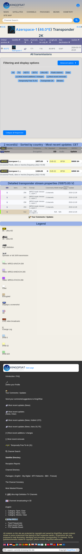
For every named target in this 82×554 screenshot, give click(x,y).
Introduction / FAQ (13, 376)
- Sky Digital (25, 476)
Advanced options (68, 63)
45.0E (79, 27)
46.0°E (45, 29)
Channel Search (13, 451)
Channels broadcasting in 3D (18, 501)
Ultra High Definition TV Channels (21, 494)
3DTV (34, 73)
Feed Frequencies (15, 523)
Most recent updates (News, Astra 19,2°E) (23, 427)
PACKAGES (45, 12)
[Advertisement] (41, 105)
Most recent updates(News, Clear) (15, 413)
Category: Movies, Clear (17, 515)
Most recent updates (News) (18, 405)
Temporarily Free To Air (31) (19, 445)
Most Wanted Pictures (14, 488)
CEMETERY (68, 12)
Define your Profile (13, 383)
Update (73, 151)
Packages (9, 476)
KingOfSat (71, 550)
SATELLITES (18, 12)
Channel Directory (13, 470)
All (13, 73)
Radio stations (56, 73)
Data (68, 73)
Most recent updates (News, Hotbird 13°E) (23, 420)
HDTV (26, 73)
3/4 (78, 161)
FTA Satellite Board (15, 527)
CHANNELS (31, 12)
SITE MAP (8, 15)
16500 (73, 171)
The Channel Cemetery (15, 482)
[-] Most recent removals (56, 77)
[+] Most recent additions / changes (29, 77)
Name (7, 151)
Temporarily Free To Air (28, 81)
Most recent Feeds (15, 525)
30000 (73, 161)
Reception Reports (13, 464)
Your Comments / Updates (42, 217)
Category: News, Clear (17, 513)
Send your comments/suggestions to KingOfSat (24, 399)
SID (54, 151)
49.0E (3, 27)
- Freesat (52, 476)
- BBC (46, 476)
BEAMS (56, 12)
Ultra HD (44, 73)
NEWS (6, 12)
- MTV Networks (36, 476)
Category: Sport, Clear (16, 511)
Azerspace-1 (26, 29)
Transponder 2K (47, 81)
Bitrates (60, 81)
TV (19, 73)
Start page (18, 368)
